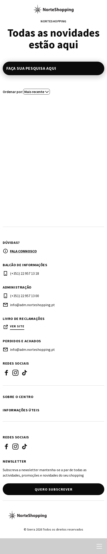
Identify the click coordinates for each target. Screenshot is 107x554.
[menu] (99, 546)
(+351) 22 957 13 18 (24, 273)
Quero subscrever (54, 489)
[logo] (53, 9)
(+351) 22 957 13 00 (24, 295)
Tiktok (24, 372)
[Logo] (53, 515)
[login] (77, 546)
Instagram (15, 372)
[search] (8, 546)
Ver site (17, 326)
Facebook (6, 372)
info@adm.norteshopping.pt (32, 305)
